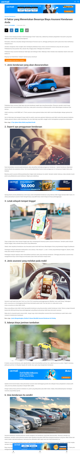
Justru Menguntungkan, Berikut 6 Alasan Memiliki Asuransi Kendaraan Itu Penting (33, 318)
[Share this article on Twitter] (6, 30)
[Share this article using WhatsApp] (22, 30)
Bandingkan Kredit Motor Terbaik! (15, 60)
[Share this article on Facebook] (11, 30)
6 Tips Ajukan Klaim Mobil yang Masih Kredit (23, 122)
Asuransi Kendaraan (10, 16)
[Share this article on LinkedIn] (16, 30)
